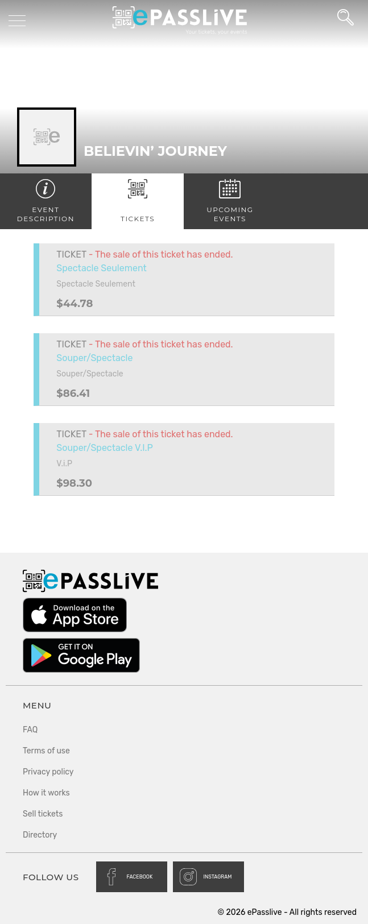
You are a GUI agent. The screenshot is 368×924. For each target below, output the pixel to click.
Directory (40, 835)
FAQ (30, 730)
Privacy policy (48, 772)
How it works (46, 793)
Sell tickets (43, 814)
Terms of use (46, 751)
